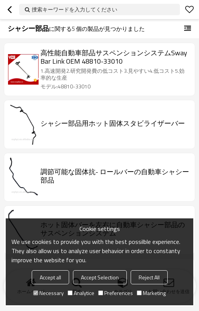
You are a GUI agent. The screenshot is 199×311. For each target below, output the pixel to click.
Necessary (48, 293)
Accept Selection (100, 277)
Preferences (115, 293)
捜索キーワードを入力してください (74, 9)
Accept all (50, 277)
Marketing (151, 293)
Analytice (81, 293)
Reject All (149, 277)
